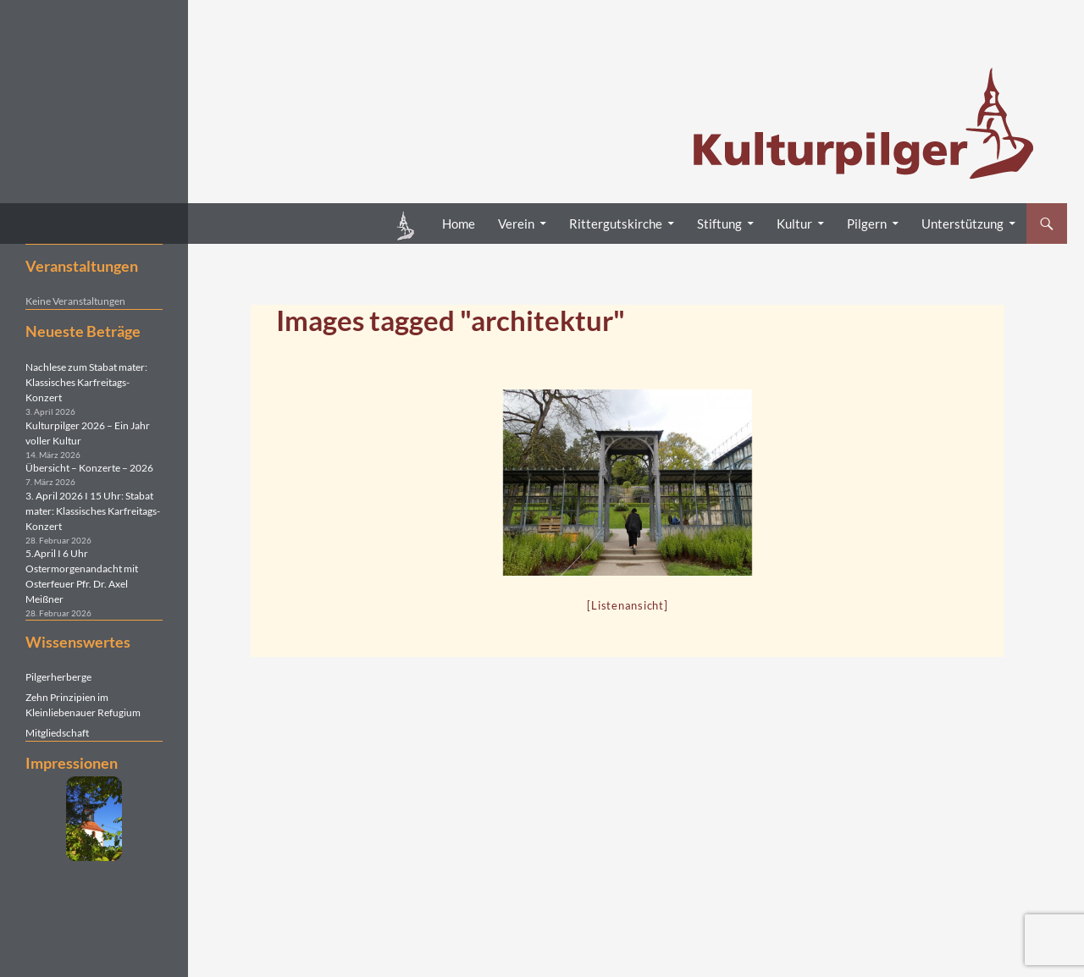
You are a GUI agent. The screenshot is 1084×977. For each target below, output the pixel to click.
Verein (516, 223)
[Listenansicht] (627, 605)
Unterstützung (962, 223)
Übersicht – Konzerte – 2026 (89, 467)
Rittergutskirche (615, 223)
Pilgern (867, 223)
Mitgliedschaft (57, 732)
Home (458, 223)
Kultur (794, 223)
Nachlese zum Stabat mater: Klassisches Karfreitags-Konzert (86, 382)
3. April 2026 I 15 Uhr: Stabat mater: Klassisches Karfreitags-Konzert (92, 511)
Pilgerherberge (58, 677)
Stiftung (719, 223)
